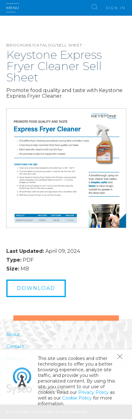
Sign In (116, 8)
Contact (15, 346)
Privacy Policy (93, 392)
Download (36, 288)
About (13, 334)
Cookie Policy (77, 398)
